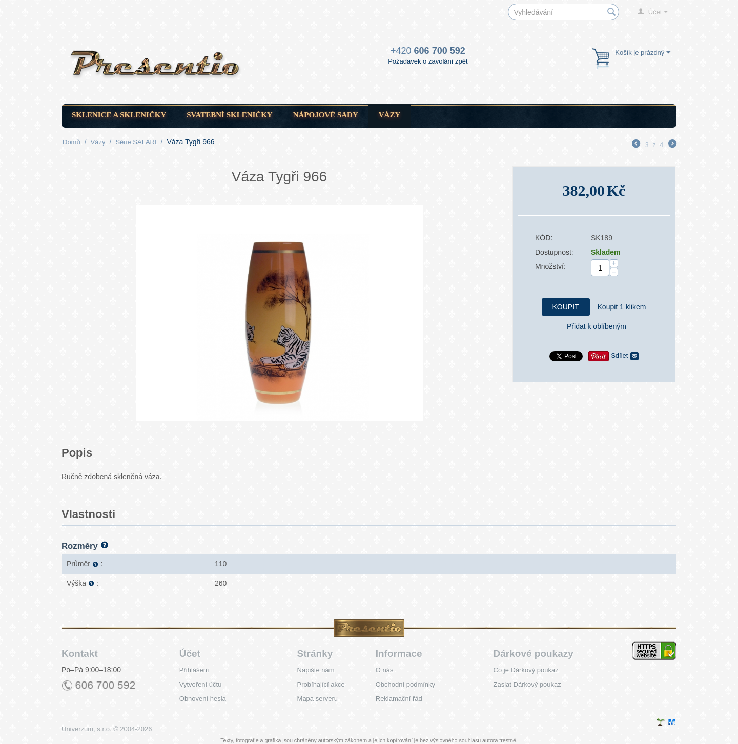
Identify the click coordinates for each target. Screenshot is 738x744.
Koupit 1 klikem (622, 307)
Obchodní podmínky (405, 684)
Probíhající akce (321, 684)
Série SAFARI (135, 142)
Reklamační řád (399, 698)
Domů (71, 142)
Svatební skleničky (229, 115)
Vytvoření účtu (200, 684)
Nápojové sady (325, 115)
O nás (385, 670)
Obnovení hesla (202, 698)
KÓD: (543, 238)
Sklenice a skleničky (119, 115)
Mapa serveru (317, 698)
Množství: (550, 266)
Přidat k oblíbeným (596, 326)
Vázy (390, 115)
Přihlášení (194, 670)
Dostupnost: (554, 252)
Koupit (565, 307)
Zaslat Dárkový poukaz (527, 684)
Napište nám (316, 670)
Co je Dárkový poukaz (526, 670)
